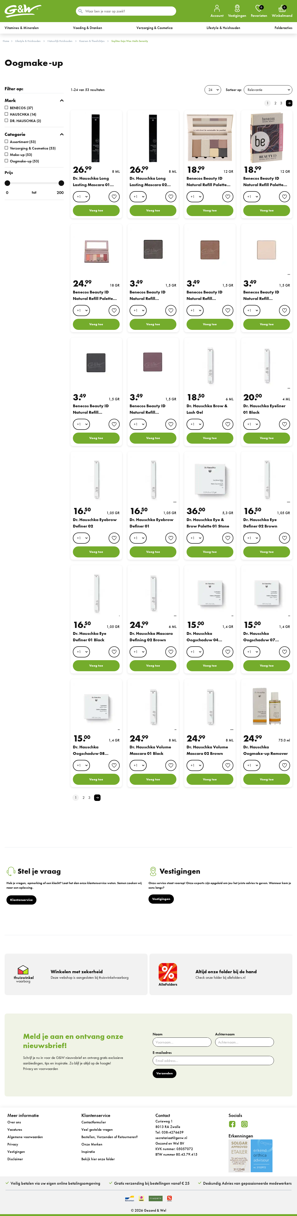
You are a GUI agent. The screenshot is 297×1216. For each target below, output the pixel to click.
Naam (158, 1034)
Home (6, 41)
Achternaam (225, 1034)
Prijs (9, 172)
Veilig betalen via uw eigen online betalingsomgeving (55, 1183)
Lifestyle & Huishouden (28, 41)
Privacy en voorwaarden (40, 1068)
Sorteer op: (234, 89)
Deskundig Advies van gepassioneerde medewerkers (247, 1183)
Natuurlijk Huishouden (60, 41)
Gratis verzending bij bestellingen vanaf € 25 (152, 1183)
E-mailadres (162, 1052)
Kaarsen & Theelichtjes (91, 41)
